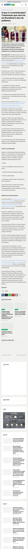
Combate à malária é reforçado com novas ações (6, 333)
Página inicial (4, 10)
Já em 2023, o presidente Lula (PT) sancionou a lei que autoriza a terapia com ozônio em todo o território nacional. (13, 262)
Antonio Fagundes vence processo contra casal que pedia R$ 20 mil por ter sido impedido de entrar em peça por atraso (18, 461)
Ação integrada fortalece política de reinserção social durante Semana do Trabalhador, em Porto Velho (18, 450)
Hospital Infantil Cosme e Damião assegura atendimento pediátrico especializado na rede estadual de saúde (7, 315)
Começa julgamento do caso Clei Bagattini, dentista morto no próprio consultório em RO (19, 483)
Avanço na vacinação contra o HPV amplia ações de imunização (20, 313)
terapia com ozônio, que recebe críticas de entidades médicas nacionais (13, 62)
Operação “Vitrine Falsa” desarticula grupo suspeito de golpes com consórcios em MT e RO (19, 520)
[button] (2, 5)
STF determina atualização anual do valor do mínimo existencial (18, 493)
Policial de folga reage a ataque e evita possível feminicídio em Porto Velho (19, 539)
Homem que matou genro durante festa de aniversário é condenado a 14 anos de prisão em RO (18, 510)
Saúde (10, 10)
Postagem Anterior (6, 355)
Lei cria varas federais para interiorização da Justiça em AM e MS (18, 440)
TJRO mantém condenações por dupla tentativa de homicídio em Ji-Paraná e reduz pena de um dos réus (19, 472)
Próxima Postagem (21, 355)
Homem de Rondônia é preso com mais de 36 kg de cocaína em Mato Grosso (18, 530)
